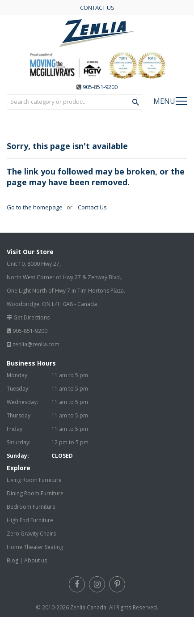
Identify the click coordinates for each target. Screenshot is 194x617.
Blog (12, 560)
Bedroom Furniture (31, 507)
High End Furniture (30, 520)
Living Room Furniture (34, 480)
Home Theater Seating (35, 547)
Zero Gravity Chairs (31, 533)
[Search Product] (136, 102)
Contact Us (91, 207)
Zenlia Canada (88, 607)
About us (35, 560)
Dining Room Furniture (35, 493)
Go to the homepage (35, 207)
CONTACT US (97, 8)
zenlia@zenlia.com (36, 344)
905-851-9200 (100, 87)
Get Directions (31, 317)
